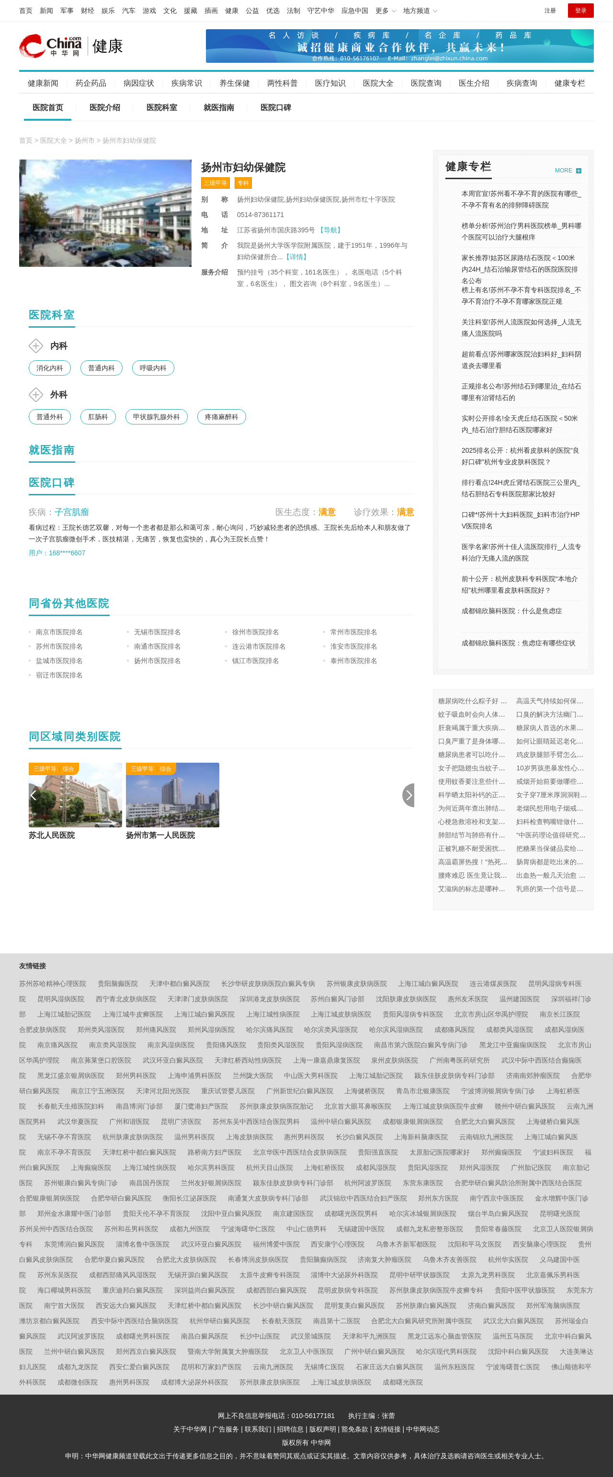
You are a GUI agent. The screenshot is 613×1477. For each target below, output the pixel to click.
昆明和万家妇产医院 (211, 1367)
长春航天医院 (281, 1321)
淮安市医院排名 (353, 646)
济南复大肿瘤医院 (384, 1259)
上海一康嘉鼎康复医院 (326, 1060)
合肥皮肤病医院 (42, 1029)
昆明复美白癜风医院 (354, 1305)
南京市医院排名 (59, 632)
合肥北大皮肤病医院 (186, 1259)
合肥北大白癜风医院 (484, 1121)
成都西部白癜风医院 (276, 1290)
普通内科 (101, 368)
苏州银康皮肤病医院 (357, 983)
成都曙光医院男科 (351, 1213)
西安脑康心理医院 (540, 1244)
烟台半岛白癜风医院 (498, 1213)
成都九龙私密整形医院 (429, 1229)
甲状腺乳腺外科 (156, 417)
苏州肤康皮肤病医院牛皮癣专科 (436, 1290)
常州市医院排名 (353, 632)
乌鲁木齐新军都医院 (406, 1244)
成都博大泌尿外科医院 (194, 1382)
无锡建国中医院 (361, 1229)
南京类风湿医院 (112, 1045)
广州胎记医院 (531, 1167)
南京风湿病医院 (171, 1045)
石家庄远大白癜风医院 (389, 1367)
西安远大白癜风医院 (126, 1305)
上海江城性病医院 (273, 1014)
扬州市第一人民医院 (160, 835)
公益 (252, 10)
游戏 (149, 10)
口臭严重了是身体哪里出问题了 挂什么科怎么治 (509, 741)
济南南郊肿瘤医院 (533, 1075)
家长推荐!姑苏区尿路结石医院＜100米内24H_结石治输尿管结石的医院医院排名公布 (520, 269)
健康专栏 (570, 83)
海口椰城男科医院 (64, 1290)
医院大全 (378, 83)
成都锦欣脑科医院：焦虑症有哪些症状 (519, 643)
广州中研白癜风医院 (374, 1351)
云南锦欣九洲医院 (486, 1137)
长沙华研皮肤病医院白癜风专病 (268, 983)
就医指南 (219, 107)
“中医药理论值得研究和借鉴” (558, 835)
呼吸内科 (153, 368)
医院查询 (426, 83)
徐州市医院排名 (255, 632)
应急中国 (354, 10)
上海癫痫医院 (91, 1167)
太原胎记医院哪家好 (439, 1152)
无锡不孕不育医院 (64, 1137)
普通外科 (49, 417)
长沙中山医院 (259, 1336)
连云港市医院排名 (259, 646)
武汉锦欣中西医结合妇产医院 (363, 1198)
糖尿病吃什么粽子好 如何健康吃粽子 (492, 701)
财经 (87, 10)
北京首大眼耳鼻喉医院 (357, 1106)
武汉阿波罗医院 (80, 1336)
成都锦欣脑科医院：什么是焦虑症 (512, 611)
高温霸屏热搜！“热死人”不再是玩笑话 (494, 862)
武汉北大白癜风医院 (513, 1321)
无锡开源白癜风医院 (198, 1275)
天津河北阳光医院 (163, 1091)
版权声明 (322, 1429)
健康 (231, 10)
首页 (26, 10)
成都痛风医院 (454, 1029)
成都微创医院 (77, 1382)
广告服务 (225, 1429)
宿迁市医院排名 (59, 675)
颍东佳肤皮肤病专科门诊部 (454, 1075)
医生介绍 (474, 83)
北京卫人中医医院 (306, 1351)
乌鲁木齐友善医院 (450, 1259)
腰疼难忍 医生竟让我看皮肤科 (482, 875)
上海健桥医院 (364, 1091)
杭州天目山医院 (269, 1167)
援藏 (190, 10)
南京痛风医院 (57, 1045)
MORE (563, 170)
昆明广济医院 (181, 1121)
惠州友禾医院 (468, 999)
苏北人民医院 (52, 835)
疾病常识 (186, 83)
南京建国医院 (293, 1213)
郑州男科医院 (136, 1075)
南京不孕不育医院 (64, 1152)
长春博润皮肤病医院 (258, 1259)
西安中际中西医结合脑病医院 (134, 1321)
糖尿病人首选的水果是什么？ (559, 728)
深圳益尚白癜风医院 (204, 1290)
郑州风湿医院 (479, 1167)
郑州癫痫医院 (501, 1152)
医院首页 (48, 107)
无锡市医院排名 (157, 632)
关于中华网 (190, 1429)
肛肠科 (98, 417)
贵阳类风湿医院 (280, 1045)
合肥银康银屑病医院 (49, 1198)
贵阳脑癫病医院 (323, 1259)
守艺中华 (320, 10)
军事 (67, 10)
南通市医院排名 (157, 646)
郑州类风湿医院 (101, 1029)
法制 (293, 10)
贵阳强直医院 (378, 1152)
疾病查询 (522, 83)
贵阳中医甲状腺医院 (525, 1290)
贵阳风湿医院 (428, 1167)
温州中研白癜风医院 (341, 1121)
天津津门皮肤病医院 (198, 999)
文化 (170, 10)
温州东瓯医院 (454, 1367)
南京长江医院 (560, 1014)
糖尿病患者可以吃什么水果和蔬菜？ (491, 754)
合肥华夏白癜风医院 (114, 1259)
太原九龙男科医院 (488, 1275)
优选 (273, 10)
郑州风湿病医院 (211, 1029)
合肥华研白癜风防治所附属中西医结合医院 (518, 1183)
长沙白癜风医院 (359, 1137)
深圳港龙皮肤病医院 (269, 999)
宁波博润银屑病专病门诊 (498, 1091)
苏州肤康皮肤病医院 (269, 1382)
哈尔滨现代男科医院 (446, 1351)
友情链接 (387, 1429)
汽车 (129, 10)
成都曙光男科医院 (143, 1336)
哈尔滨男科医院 (211, 1167)
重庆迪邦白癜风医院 (132, 1290)
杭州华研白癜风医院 (220, 1321)
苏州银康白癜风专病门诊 (81, 1183)
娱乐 (108, 10)
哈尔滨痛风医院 (269, 1029)
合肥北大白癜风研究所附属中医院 (421, 1321)
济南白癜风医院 (491, 1305)
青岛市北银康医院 (423, 1091)
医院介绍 (105, 107)
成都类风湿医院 (509, 1029)
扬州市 (85, 140)
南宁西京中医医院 (496, 1198)
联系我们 (258, 1429)
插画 (211, 10)
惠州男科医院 (304, 1137)
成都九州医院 (190, 1229)
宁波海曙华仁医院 (248, 1229)
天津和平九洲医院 (369, 1336)
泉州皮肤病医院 (394, 1060)
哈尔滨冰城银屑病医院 (422, 1213)
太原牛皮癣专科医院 (269, 1275)
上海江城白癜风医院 (428, 983)
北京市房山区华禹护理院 (491, 1014)
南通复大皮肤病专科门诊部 (268, 1198)
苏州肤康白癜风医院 (426, 1305)
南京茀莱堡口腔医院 (101, 1060)
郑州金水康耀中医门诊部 (74, 1213)
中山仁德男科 (306, 1229)
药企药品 (91, 83)
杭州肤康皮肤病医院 (132, 1137)
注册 (550, 10)
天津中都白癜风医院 (179, 983)
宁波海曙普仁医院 (513, 1367)
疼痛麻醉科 (221, 417)
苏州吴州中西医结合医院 (56, 1229)
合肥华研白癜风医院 (121, 1198)
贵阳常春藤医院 (498, 1229)
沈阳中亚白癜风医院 (231, 1213)
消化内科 (49, 368)
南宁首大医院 (64, 1305)
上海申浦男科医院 (194, 1075)
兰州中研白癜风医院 (74, 1351)
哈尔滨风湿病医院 (396, 1029)
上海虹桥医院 (324, 1167)
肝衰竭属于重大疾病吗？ (475, 728)
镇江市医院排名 (255, 660)
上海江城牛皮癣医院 (132, 1014)
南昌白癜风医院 (204, 1336)
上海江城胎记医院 (64, 1014)
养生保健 (234, 83)
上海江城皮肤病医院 (341, 1014)
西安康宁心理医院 (337, 1244)
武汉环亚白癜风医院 (173, 1060)
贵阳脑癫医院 (118, 983)
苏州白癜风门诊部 (337, 999)
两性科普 (282, 83)
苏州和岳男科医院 (131, 1229)
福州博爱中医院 (276, 1244)
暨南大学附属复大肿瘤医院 (228, 1351)
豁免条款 (354, 1429)
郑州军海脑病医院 (553, 1305)
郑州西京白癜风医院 (146, 1351)
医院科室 (162, 107)
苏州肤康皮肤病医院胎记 (276, 1106)
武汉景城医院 (311, 1336)
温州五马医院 (513, 1336)
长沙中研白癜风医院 (283, 1305)
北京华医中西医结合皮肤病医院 (300, 1152)
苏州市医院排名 (59, 646)
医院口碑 (276, 107)
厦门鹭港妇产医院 (201, 1106)
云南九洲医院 (273, 1367)
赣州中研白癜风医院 (525, 1106)
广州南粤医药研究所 (460, 1060)
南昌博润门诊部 (139, 1106)
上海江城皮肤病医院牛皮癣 (443, 1106)
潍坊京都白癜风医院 (49, 1321)
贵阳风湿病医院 (339, 1045)
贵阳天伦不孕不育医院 (156, 1213)
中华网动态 (423, 1429)
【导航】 (330, 230)
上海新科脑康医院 (421, 1137)
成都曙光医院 (403, 1382)
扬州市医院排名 (157, 660)
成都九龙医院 (77, 1367)
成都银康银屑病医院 (413, 1121)
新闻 (46, 10)
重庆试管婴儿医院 (228, 1091)
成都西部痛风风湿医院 (122, 1275)
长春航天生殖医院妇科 (70, 1106)
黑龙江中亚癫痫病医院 (512, 1045)
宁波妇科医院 (553, 1152)
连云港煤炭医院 (493, 983)
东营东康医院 (423, 1183)
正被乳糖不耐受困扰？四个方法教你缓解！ (502, 848)
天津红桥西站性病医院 (248, 1060)
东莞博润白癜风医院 (74, 1244)
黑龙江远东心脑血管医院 (444, 1336)
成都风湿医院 (376, 1167)
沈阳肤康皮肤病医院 (406, 999)
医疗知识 (330, 83)
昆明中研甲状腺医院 (419, 1275)
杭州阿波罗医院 (367, 1183)
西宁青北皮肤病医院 (126, 999)
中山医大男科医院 (311, 1075)
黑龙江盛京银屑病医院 (70, 1075)
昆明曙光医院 (560, 1213)
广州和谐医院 (129, 1121)
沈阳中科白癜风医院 (518, 1351)
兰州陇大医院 (253, 1075)
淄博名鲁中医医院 (143, 1244)
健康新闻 (43, 83)
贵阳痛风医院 (226, 1045)
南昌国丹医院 (149, 1183)
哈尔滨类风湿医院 (331, 1029)
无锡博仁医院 (324, 1367)
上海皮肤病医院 (249, 1137)
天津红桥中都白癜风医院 (139, 1152)
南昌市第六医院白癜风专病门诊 (421, 1045)
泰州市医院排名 (353, 660)
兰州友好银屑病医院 (211, 1183)
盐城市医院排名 (59, 660)
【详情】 (296, 257)
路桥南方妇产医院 (214, 1152)
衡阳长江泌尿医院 (189, 1198)
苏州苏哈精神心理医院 (52, 983)
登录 (581, 10)
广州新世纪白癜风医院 (299, 1091)
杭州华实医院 (508, 1259)
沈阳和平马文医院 (474, 1244)
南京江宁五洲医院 (98, 1091)
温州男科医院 (194, 1137)
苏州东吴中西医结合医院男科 (256, 1121)
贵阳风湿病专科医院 (413, 1014)
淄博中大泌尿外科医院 (344, 1275)
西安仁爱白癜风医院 (139, 1367)
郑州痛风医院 (156, 1029)
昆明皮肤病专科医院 (348, 1290)
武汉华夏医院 (77, 1121)
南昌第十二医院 (336, 1321)
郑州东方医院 (438, 1198)
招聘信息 (290, 1429)
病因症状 (139, 83)
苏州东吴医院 (57, 1275)
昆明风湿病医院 (60, 999)
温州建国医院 (519, 999)
